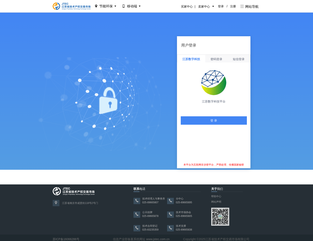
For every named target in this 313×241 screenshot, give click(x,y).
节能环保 (105, 6)
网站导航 (249, 6)
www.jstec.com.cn (157, 239)
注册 (233, 6)
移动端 (131, 6)
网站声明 (216, 201)
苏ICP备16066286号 (66, 239)
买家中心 (187, 6)
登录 (221, 6)
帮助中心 (216, 196)
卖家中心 (204, 6)
